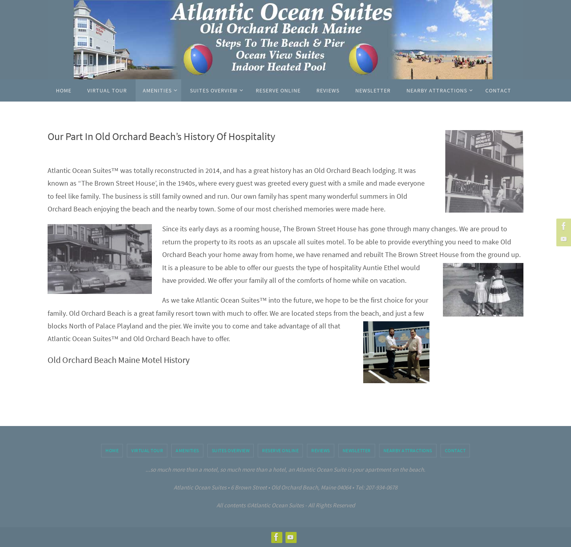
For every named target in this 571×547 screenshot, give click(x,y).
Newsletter (357, 450)
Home (112, 450)
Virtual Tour (147, 450)
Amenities (187, 450)
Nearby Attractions (407, 450)
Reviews (320, 450)
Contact (455, 450)
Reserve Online (280, 450)
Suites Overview (231, 450)
